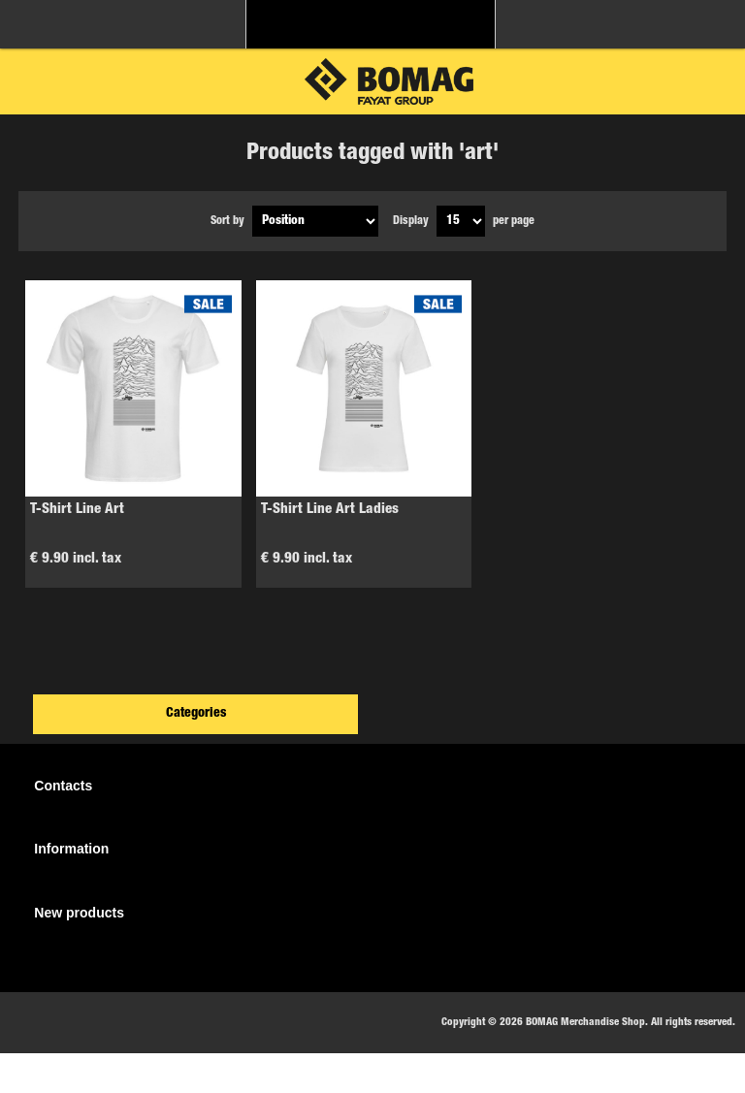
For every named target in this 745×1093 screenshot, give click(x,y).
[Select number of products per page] (461, 221)
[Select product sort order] (315, 221)
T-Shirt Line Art (77, 509)
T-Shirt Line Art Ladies (330, 509)
